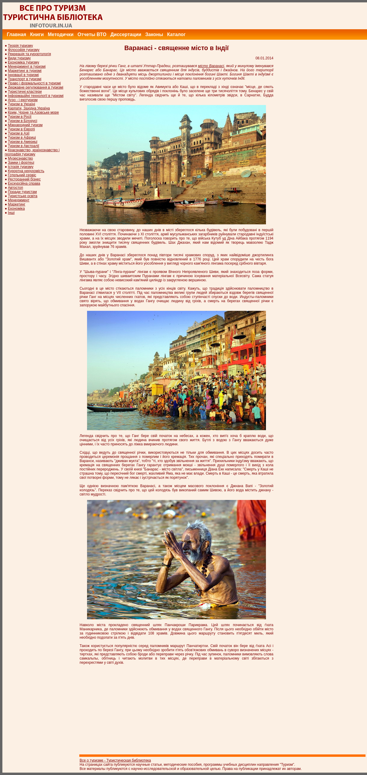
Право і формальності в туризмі (34, 83)
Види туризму (19, 58)
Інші (11, 213)
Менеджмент (19, 200)
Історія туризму (20, 167)
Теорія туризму (20, 46)
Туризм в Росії (20, 117)
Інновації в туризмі (23, 75)
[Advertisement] (258, 15)
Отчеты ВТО (92, 34)
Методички (60, 34)
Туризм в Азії (19, 133)
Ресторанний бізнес (24, 179)
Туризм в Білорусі (22, 121)
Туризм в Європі (21, 129)
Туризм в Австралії (23, 146)
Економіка (16, 208)
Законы (154, 34)
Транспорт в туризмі (24, 79)
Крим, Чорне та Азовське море (33, 112)
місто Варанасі (211, 66)
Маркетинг (16, 204)
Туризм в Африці (22, 137)
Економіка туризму (23, 62)
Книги (37, 34)
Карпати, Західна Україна (29, 108)
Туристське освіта (23, 196)
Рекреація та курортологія (29, 54)
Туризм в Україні (21, 104)
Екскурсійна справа (24, 183)
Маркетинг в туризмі (25, 71)
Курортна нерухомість (26, 171)
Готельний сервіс (22, 175)
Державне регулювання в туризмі (36, 87)
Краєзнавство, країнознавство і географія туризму (32, 152)
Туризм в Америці (23, 142)
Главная (16, 34)
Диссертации (125, 34)
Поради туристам (22, 192)
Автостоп (15, 188)
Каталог (176, 34)
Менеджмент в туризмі (27, 66)
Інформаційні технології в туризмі (36, 96)
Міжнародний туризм (25, 125)
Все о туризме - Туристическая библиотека (115, 760)
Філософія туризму (24, 50)
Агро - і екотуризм (23, 100)
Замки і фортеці (21, 162)
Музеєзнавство (20, 158)
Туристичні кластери (25, 91)
